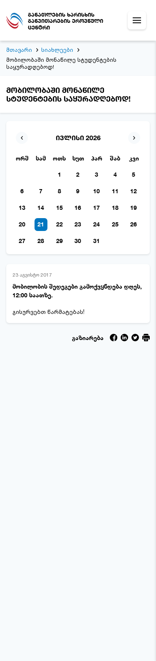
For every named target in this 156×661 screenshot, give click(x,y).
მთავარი (19, 49)
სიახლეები (57, 49)
